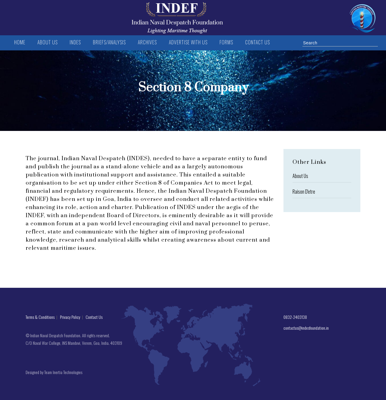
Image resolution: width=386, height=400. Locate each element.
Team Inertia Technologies (63, 372)
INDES (75, 42)
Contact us (257, 42)
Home (19, 42)
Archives (147, 42)
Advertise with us (188, 42)
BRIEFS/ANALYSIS (109, 42)
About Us (300, 175)
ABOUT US (47, 42)
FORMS (226, 42)
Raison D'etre (304, 191)
